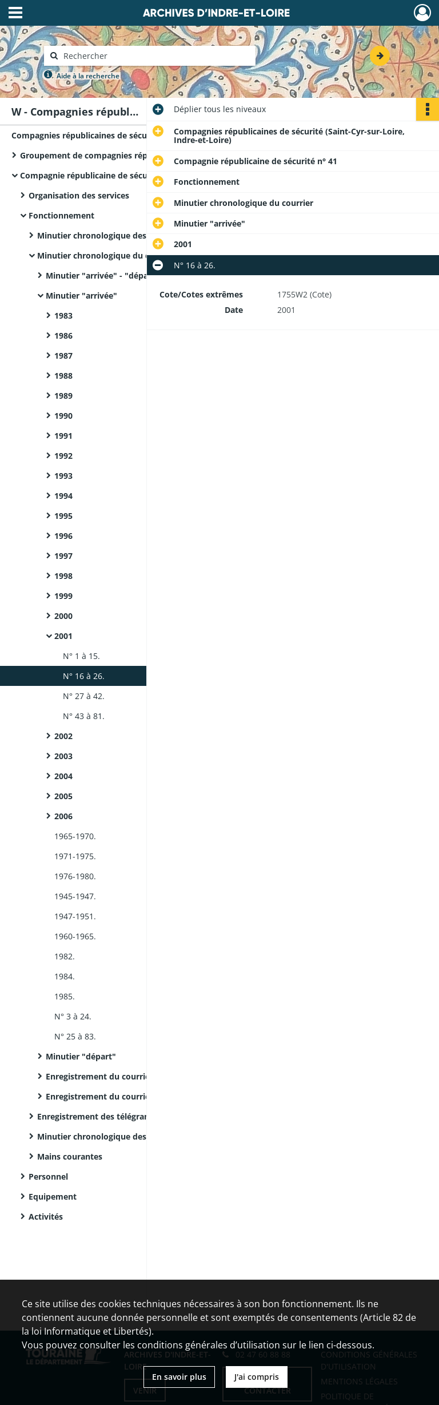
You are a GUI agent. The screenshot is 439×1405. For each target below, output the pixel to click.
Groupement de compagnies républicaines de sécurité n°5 (134, 155)
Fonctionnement (61, 215)
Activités (46, 1216)
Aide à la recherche (88, 76)
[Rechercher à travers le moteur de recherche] (155, 56)
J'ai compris (256, 1376)
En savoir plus (179, 1376)
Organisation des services (79, 195)
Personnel (48, 1176)
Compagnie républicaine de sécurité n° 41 (101, 175)
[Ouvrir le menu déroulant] (15, 14)
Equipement (53, 1196)
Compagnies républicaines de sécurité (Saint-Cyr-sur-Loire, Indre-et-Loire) (125, 135)
